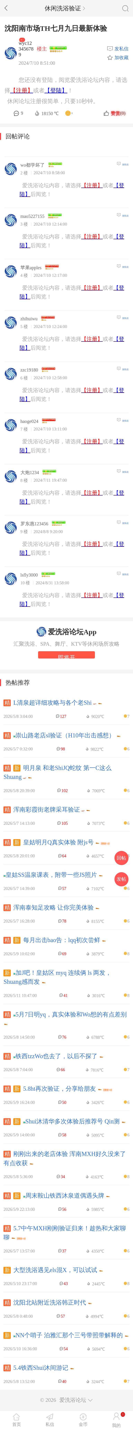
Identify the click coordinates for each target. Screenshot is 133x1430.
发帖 (121, 879)
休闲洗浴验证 (65, 8)
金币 (83, 1424)
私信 (50, 1424)
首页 (16, 1424)
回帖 (121, 858)
